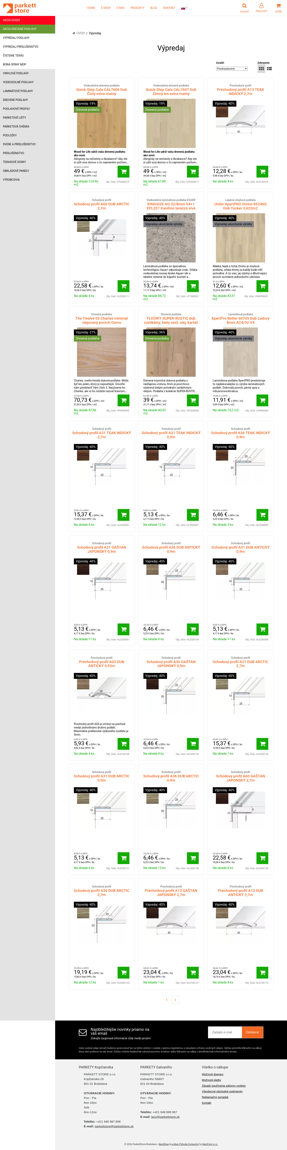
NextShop (164, 1144)
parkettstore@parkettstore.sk (114, 1126)
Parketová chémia (16, 126)
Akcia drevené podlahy (19, 29)
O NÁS (120, 7)
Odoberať (252, 1032)
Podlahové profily (16, 108)
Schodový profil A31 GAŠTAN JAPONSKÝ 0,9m (101, 547)
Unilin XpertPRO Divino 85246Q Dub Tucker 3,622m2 (240, 204)
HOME (91, 7)
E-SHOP (106, 7)
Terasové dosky (14, 162)
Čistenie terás (13, 55)
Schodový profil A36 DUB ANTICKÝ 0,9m (171, 547)
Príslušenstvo (13, 153)
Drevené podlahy (15, 99)
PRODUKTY (137, 7)
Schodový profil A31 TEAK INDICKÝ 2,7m (101, 433)
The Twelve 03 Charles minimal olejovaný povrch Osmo (101, 318)
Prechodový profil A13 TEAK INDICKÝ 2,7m (240, 90)
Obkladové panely (16, 170)
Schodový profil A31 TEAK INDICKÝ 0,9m (171, 433)
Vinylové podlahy (16, 73)
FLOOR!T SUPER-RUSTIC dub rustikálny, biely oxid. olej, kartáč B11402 (171, 320)
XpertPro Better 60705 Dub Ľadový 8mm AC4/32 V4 (240, 318)
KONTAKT (169, 7)
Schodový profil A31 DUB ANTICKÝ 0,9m (240, 547)
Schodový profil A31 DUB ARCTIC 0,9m (101, 776)
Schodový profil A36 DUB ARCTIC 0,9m (171, 776)
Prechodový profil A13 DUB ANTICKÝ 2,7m (240, 891)
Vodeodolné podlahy (18, 82)
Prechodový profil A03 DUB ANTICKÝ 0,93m (101, 662)
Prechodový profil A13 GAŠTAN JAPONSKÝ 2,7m (171, 891)
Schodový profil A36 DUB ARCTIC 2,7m (101, 891)
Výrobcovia (11, 179)
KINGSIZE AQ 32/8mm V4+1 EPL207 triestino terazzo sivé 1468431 (171, 206)
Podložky (10, 135)
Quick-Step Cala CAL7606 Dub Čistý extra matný (101, 90)
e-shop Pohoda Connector (185, 1144)
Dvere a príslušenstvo (19, 144)
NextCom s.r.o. (210, 1144)
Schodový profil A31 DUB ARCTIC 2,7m (240, 662)
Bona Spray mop (14, 64)
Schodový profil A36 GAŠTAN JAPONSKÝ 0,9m (171, 662)
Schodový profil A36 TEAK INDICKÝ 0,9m (240, 433)
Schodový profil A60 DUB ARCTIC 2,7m (101, 204)
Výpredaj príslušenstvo (20, 46)
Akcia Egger (11, 20)
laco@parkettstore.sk (165, 1116)
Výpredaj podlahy (16, 37)
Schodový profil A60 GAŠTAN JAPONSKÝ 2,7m (240, 776)
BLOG (153, 7)
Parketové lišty (14, 117)
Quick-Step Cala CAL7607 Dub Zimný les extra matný (171, 90)
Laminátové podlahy (18, 91)
